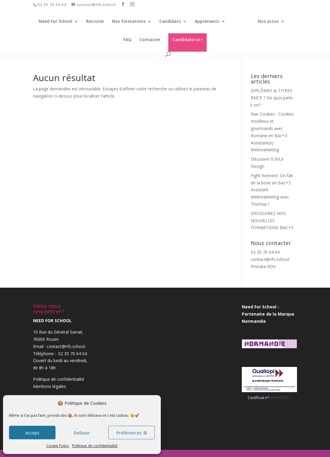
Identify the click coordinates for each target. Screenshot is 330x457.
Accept (32, 433)
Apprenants (201, 21)
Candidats (164, 21)
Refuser (82, 433)
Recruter (89, 21)
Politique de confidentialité (95, 445)
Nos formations (123, 21)
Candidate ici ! (180, 39)
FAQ (286, 21)
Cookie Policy (57, 445)
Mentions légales (49, 386)
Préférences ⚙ (131, 433)
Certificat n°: (259, 397)
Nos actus (258, 21)
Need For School (50, 21)
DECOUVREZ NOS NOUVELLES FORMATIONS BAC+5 (272, 220)
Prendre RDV (263, 266)
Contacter (142, 40)
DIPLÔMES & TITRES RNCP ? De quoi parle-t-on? (272, 98)
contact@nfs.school (270, 259)
